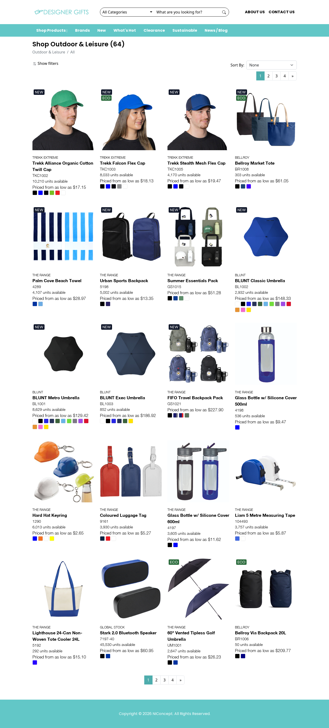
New (101, 30)
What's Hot (124, 30)
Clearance (154, 30)
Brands (82, 30)
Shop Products (52, 30)
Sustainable (184, 30)
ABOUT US (255, 12)
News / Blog (216, 30)
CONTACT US (282, 12)
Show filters (45, 63)
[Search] (187, 12)
